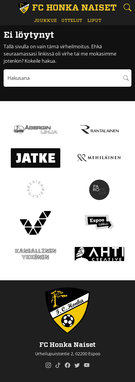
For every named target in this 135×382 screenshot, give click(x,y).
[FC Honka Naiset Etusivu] (67, 8)
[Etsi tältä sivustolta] (127, 7)
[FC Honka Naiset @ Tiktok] (58, 365)
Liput (94, 20)
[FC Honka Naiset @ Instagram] (48, 365)
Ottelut (72, 20)
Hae (126, 78)
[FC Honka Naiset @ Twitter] (77, 365)
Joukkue (45, 20)
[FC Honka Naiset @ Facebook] (67, 365)
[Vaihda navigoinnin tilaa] (7, 7)
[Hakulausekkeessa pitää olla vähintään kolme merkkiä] (62, 78)
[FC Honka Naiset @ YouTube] (87, 365)
